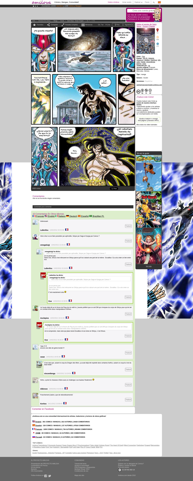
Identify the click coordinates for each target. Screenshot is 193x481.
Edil (70, 447)
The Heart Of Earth (116, 445)
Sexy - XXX (99, 453)
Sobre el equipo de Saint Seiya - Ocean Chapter (146, 25)
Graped (147, 445)
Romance (90, 453)
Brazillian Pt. (96, 216)
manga (56, 20)
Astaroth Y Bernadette (61, 447)
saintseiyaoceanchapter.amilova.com (149, 85)
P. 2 (94, 20)
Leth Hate (76, 447)
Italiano (60, 216)
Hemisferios (43, 445)
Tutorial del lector (80, 464)
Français (38, 216)
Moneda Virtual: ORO (82, 469)
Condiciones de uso (81, 471)
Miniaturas (88, 25)
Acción (62, 20)
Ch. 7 (88, 20)
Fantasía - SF (60, 453)
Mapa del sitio (79, 475)
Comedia (68, 453)
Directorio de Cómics (44, 20)
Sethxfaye (140, 445)
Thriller (106, 453)
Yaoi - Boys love (115, 453)
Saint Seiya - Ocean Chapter (75, 20)
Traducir (128, 226)
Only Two (49, 447)
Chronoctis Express (55, 445)
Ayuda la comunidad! (82, 465)
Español (83, 216)
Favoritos (40, 25)
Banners (34, 469)
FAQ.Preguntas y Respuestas (85, 467)
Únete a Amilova (113, 2)
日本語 (36, 433)
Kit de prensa (35, 467)
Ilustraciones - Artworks (46, 453)
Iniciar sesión (126, 2)
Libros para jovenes (79, 453)
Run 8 (83, 447)
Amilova (35, 445)
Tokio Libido (94, 445)
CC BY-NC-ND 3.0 (126, 470)
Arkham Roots (104, 445)
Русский (37, 437)
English (50, 216)
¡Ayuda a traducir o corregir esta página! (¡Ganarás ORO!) (148, 119)
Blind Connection (130, 445)
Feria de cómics (123, 467)
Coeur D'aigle (91, 447)
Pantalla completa (71, 25)
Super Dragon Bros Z (69, 445)
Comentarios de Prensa (39, 465)
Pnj (101, 447)
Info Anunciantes (37, 471)
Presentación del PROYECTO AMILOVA (45, 464)
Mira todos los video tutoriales (147, 125)
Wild (97, 447)
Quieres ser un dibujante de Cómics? (131, 464)
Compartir (54, 25)
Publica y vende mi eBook (127, 465)
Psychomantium (83, 445)
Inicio (33, 20)
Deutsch (71, 216)
